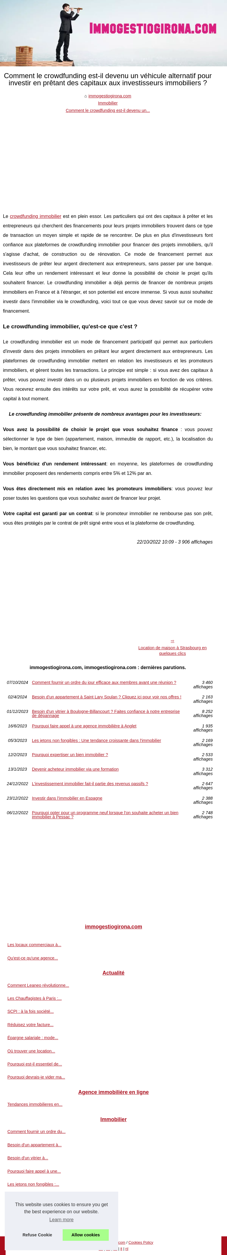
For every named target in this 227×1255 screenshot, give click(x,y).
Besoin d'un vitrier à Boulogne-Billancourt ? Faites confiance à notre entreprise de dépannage (106, 713)
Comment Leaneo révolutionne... (38, 985)
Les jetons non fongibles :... (33, 1184)
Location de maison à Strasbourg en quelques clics (172, 650)
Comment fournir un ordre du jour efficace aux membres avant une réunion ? (104, 682)
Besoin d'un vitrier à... (27, 1158)
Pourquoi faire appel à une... (34, 1171)
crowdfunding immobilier (35, 216)
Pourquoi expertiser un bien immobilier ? (70, 755)
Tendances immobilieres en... (34, 1104)
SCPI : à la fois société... (30, 1011)
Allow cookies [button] (86, 1234)
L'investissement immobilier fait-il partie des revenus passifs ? (90, 784)
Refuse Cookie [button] (37, 1234)
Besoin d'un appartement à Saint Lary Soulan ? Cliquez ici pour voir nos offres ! (106, 697)
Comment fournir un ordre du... (36, 1131)
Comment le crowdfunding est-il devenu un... (108, 110)
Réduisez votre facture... (30, 1024)
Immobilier (108, 103)
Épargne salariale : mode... (32, 1037)
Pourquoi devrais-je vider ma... (36, 1077)
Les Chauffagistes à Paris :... (34, 998)
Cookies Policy (141, 1242)
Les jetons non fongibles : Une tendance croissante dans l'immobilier (96, 740)
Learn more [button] (61, 1219)
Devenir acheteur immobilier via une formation (75, 769)
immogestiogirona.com (109, 96)
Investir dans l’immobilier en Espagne (67, 798)
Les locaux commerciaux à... (34, 944)
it (121, 1248)
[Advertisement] (108, 158)
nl (126, 1248)
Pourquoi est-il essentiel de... (34, 1064)
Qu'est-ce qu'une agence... (32, 958)
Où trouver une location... (31, 1051)
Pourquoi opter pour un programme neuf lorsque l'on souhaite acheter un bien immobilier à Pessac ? (105, 815)
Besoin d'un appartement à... (34, 1144)
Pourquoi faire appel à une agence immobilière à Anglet (84, 726)
